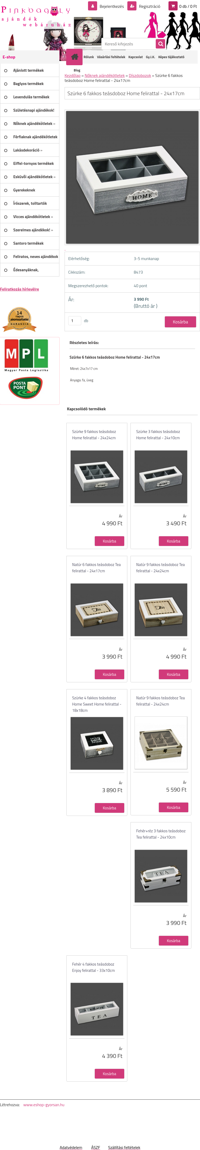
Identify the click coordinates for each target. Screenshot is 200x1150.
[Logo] (36, 16)
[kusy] (74, 320)
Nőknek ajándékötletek (105, 75)
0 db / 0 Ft (188, 6)
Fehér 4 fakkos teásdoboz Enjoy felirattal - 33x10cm (93, 967)
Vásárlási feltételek (111, 56)
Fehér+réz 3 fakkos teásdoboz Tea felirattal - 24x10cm (160, 834)
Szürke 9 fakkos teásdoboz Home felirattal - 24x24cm (94, 435)
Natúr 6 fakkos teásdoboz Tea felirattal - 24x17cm (96, 568)
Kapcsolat (135, 56)
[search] (160, 44)
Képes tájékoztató (171, 56)
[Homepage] (75, 56)
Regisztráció (149, 6)
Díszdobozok (140, 75)
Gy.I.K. (150, 56)
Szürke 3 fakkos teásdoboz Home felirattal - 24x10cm (158, 435)
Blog (77, 70)
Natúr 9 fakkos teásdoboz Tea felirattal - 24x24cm (160, 568)
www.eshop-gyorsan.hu (43, 1104)
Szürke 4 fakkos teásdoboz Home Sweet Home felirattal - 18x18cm (96, 704)
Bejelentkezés (112, 6)
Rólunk (89, 56)
